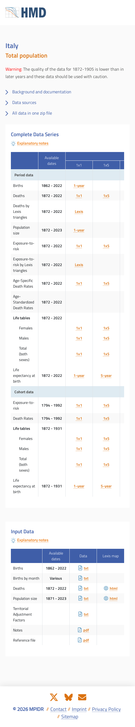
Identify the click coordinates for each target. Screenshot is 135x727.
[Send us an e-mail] (82, 696)
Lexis (79, 211)
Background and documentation (41, 91)
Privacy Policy (106, 709)
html (111, 588)
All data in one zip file (32, 113)
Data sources (24, 102)
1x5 (106, 195)
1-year (78, 185)
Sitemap (69, 716)
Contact (58, 709)
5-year (106, 375)
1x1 (79, 195)
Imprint (79, 709)
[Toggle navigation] (125, 12)
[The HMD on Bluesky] (69, 696)
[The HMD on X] (54, 696)
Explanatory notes (32, 143)
